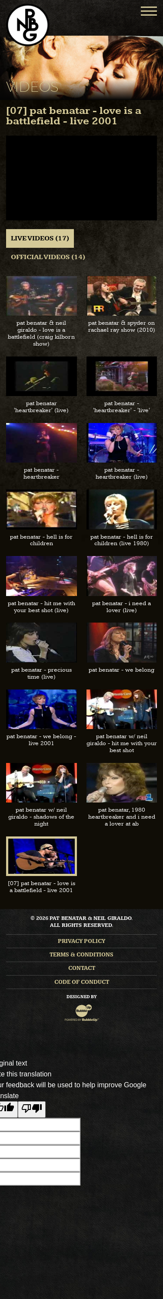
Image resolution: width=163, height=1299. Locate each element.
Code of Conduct (81, 982)
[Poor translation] (32, 1109)
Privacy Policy (81, 941)
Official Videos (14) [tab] (48, 257)
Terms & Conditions (81, 955)
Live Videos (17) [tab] (40, 238)
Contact (81, 968)
